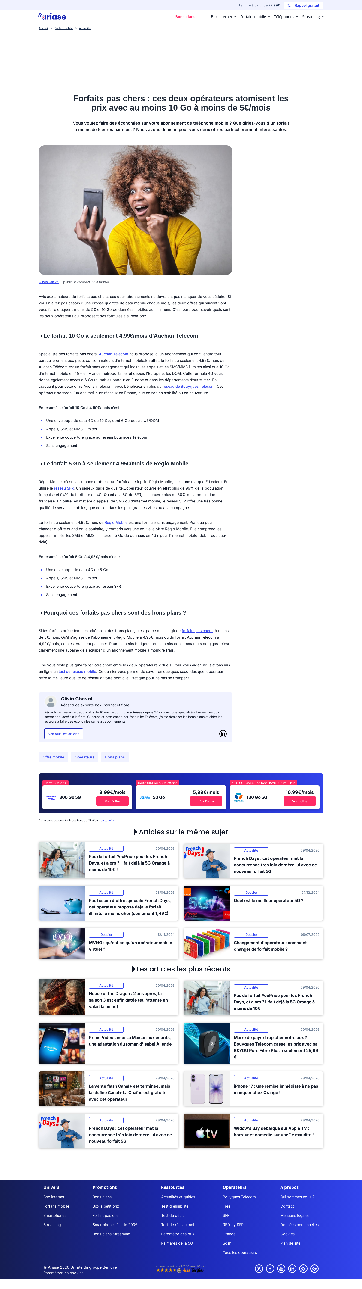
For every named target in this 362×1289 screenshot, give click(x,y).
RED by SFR (233, 1224)
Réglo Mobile (116, 522)
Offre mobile (53, 757)
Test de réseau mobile (180, 1224)
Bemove (110, 1267)
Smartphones (54, 1215)
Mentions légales (294, 1215)
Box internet (53, 1197)
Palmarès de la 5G (177, 1243)
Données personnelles (299, 1224)
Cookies (287, 1234)
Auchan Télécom (113, 354)
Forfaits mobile (56, 1206)
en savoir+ (108, 820)
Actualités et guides (178, 1197)
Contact (287, 1206)
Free (226, 1206)
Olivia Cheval (49, 282)
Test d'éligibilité (174, 1206)
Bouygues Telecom (239, 1197)
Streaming (52, 1224)
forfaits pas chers (197, 630)
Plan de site (290, 1243)
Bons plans (115, 757)
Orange (229, 1234)
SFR (226, 1215)
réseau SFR (64, 488)
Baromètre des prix (177, 1234)
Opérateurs (84, 757)
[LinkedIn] (223, 733)
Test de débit (172, 1215)
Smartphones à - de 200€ (115, 1224)
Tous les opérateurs (240, 1252)
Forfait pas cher (106, 1215)
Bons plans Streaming (111, 1234)
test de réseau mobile (77, 671)
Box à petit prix (106, 1206)
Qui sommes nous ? (297, 1197)
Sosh (227, 1243)
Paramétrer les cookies (63, 1272)
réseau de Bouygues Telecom (188, 386)
